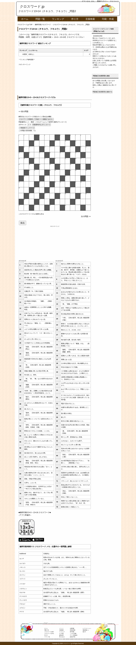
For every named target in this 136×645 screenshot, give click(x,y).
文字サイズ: (23, 124)
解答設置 (61, 635)
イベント (61, 628)
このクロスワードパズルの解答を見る (31, 214)
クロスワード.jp (32, 6)
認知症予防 (72, 636)
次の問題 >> (86, 216)
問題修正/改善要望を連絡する (102, 92)
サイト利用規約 (73, 635)
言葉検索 (90, 19)
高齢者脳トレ (86, 630)
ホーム (24, 19)
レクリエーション (87, 628)
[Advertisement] (55, 80)
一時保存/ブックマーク (27, 128)
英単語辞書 (72, 630)
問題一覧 (40, 19)
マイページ (114, 1)
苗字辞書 (72, 631)
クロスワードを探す (49, 631)
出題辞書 (72, 628)
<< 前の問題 (23, 111)
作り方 (74, 19)
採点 (22, 223)
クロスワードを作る (49, 633)
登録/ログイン (102, 1)
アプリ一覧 (47, 636)
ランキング (58, 19)
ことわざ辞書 (73, 633)
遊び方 (84, 631)
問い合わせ (62, 636)
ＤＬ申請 (61, 633)
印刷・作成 (108, 19)
